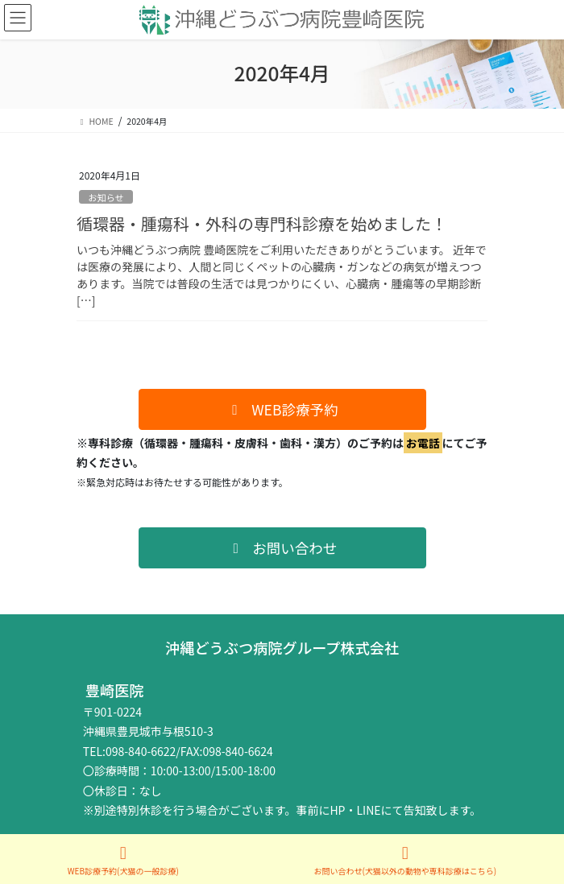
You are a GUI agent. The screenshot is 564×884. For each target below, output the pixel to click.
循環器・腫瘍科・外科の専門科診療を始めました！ (262, 223)
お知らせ (106, 197)
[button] (282, 409)
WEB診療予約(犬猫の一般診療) (123, 860)
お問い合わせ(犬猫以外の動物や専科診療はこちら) (404, 860)
